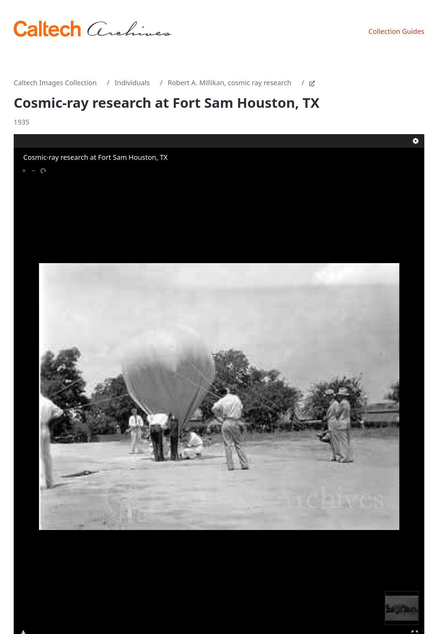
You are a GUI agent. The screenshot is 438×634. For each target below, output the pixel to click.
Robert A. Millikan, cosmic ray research (229, 82)
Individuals (132, 82)
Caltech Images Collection (55, 82)
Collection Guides (396, 31)
